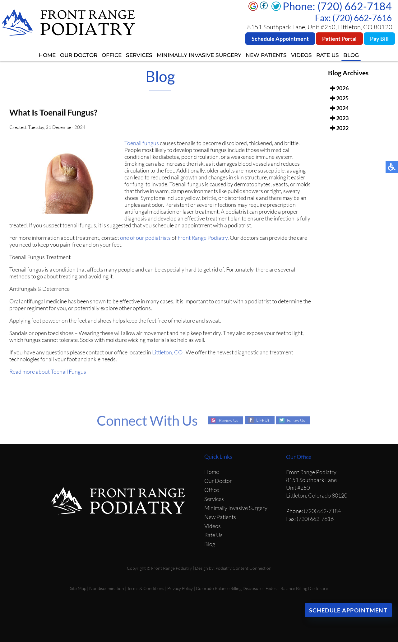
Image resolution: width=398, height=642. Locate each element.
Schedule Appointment (280, 38)
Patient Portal (339, 38)
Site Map (78, 588)
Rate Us (327, 55)
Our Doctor (78, 55)
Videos (301, 55)
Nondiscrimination (106, 588)
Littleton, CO (167, 353)
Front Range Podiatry (203, 238)
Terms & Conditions (145, 588)
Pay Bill (379, 38)
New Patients (266, 55)
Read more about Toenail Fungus (47, 372)
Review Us (228, 420)
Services (139, 55)
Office (112, 55)
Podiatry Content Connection (243, 568)
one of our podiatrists (145, 238)
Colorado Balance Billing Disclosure (229, 588)
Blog (351, 55)
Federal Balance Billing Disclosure (297, 588)
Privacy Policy (180, 588)
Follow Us (296, 420)
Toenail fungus (141, 144)
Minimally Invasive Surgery (199, 55)
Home (47, 55)
